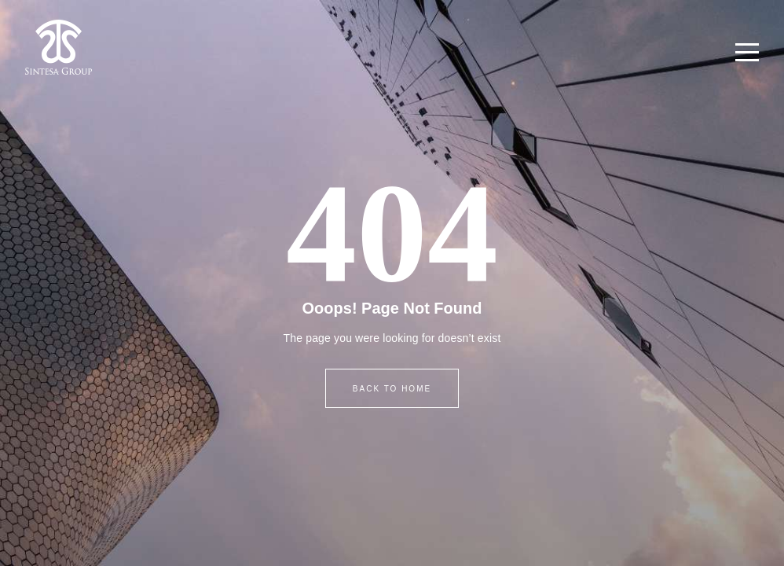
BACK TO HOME (392, 388)
